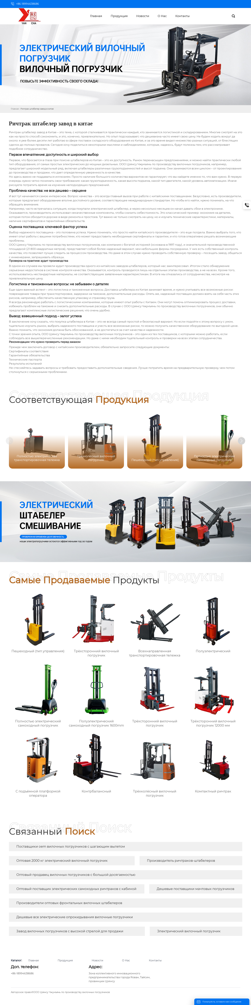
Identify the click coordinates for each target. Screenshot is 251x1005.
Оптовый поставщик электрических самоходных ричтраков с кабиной (76, 889)
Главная (15, 109)
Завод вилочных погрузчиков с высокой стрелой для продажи (69, 931)
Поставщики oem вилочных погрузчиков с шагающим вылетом (70, 846)
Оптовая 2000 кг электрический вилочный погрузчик (62, 861)
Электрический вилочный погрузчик (189, 931)
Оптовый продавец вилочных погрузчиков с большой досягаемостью (75, 875)
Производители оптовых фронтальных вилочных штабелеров (69, 903)
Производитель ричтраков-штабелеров (181, 861)
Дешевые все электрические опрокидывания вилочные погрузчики (74, 917)
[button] (246, 441)
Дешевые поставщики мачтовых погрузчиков (195, 889)
